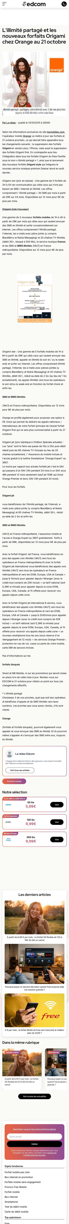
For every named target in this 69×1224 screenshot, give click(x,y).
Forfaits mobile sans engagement (23, 1182)
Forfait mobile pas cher (17, 1172)
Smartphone (11, 1201)
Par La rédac (9, 122)
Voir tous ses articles (20, 770)
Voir (57, 804)
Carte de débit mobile (16, 1211)
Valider (34, 1144)
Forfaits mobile (14, 781)
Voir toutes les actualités (34, 1096)
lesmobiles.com (55, 131)
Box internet (11, 1196)
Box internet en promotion (19, 1177)
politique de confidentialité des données (40, 1154)
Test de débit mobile (16, 1206)
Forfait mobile (12, 1191)
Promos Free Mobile (16, 1187)
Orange (27, 136)
